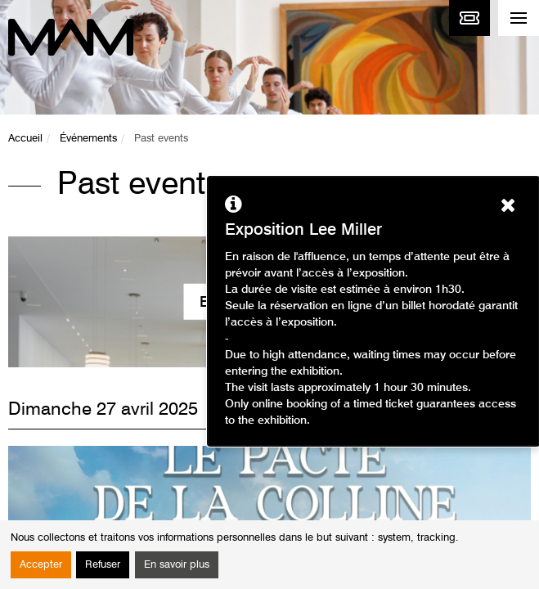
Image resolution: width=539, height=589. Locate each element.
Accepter (41, 565)
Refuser (102, 565)
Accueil (25, 138)
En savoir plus (176, 565)
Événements (88, 138)
